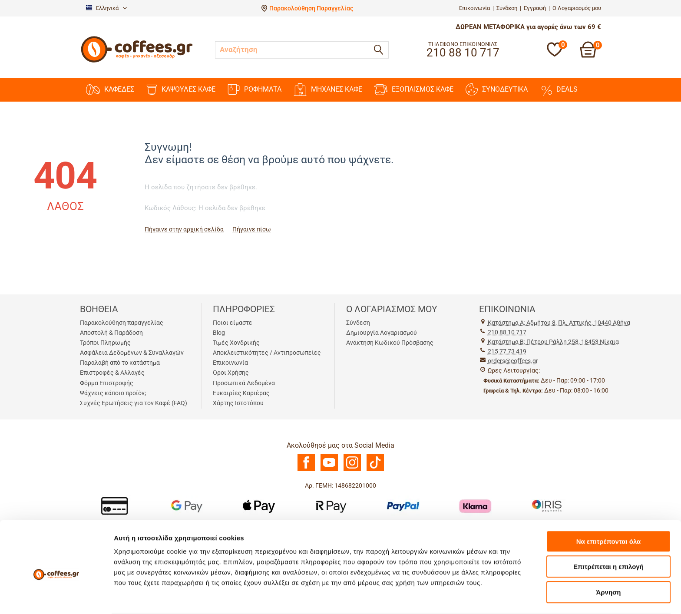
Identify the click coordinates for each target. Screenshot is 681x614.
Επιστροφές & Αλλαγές (112, 372)
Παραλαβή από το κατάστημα (120, 362)
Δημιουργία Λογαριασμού (381, 332)
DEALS (559, 89)
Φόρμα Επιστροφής (106, 383)
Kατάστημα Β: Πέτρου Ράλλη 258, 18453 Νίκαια (553, 341)
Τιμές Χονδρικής (236, 342)
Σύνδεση (506, 8)
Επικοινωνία (474, 8)
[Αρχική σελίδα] (136, 61)
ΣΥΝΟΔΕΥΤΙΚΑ (497, 89)
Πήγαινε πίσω (251, 229)
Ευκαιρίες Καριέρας (241, 393)
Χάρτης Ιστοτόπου (238, 402)
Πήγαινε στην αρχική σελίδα (184, 229)
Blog (219, 332)
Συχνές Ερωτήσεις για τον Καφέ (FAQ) (133, 402)
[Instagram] (352, 468)
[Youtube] (329, 468)
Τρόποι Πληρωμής (105, 342)
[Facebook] (306, 468)
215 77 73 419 (507, 351)
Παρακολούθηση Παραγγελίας (311, 8)
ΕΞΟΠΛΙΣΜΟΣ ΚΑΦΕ (413, 89)
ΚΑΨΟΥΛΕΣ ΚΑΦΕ (180, 90)
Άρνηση (608, 558)
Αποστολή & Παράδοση (111, 332)
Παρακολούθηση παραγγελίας (121, 322)
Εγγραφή (535, 8)
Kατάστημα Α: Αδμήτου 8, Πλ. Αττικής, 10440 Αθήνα (559, 322)
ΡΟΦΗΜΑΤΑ (254, 89)
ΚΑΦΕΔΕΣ (110, 89)
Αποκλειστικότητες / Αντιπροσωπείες (267, 352)
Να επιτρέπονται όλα (608, 508)
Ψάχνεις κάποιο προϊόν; (113, 393)
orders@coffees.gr (513, 360)
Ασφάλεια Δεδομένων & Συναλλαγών (132, 352)
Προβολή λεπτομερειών (516, 597)
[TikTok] (375, 468)
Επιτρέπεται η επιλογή (608, 533)
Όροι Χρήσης (231, 372)
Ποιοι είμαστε (232, 322)
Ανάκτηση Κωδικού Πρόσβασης (389, 342)
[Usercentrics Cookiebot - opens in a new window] (56, 597)
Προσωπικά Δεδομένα (244, 383)
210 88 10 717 (507, 332)
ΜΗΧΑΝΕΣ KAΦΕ (328, 89)
